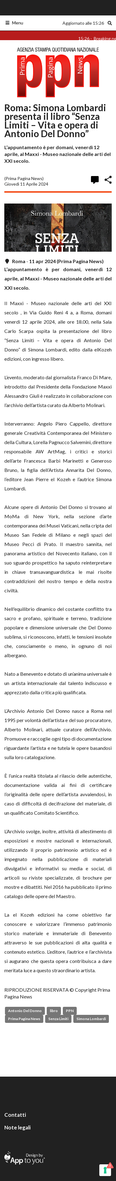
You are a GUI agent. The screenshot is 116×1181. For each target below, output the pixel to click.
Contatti (15, 1115)
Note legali (17, 1127)
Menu (14, 22)
